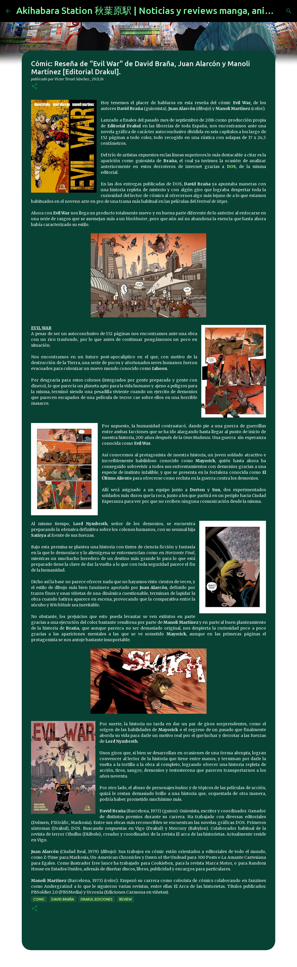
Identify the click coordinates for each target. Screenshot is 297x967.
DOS (231, 166)
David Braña (62, 899)
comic (39, 899)
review (125, 899)
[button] (34, 87)
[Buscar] (288, 11)
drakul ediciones (97, 899)
